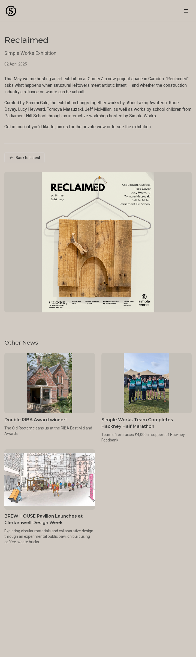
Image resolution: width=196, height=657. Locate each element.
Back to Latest (24, 158)
